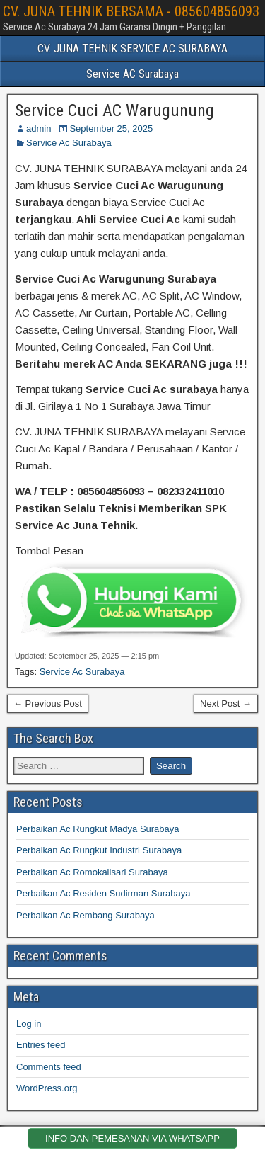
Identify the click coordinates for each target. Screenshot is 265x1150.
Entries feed (40, 1045)
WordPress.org (46, 1088)
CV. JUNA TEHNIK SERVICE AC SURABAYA (132, 48)
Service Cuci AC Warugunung (114, 110)
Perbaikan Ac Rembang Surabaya (85, 915)
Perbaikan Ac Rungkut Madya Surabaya (97, 829)
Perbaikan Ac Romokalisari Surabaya (92, 872)
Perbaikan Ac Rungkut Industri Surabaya (99, 850)
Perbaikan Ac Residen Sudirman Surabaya (103, 893)
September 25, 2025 (111, 128)
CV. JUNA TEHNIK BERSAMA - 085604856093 (131, 11)
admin (38, 128)
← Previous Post (47, 703)
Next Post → (226, 703)
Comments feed (48, 1066)
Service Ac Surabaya (69, 142)
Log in (28, 1023)
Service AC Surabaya (132, 74)
